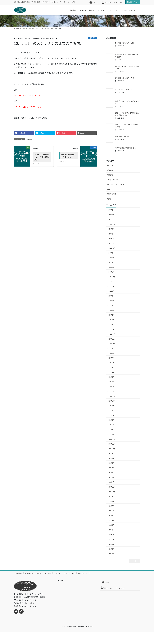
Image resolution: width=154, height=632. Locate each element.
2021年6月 (110, 420)
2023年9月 (110, 291)
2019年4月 (110, 520)
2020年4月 (110, 468)
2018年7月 (110, 554)
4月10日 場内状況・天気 (124, 43)
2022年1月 (110, 386)
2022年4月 (110, 372)
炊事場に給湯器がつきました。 (68, 155)
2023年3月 (110, 320)
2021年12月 (111, 391)
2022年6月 (110, 363)
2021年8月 (110, 410)
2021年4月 (110, 429)
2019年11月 (111, 487)
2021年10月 (111, 401)
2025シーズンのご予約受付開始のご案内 (127, 125)
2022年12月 (111, 334)
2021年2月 (110, 434)
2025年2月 (110, 234)
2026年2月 (110, 215)
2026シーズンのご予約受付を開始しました (127, 67)
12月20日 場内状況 (122, 136)
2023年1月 (110, 329)
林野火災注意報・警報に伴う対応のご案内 (127, 55)
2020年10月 (111, 449)
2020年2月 (110, 477)
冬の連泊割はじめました (123, 89)
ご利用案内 (29, 573)
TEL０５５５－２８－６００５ (113, 2)
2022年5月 (110, 367)
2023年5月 (110, 310)
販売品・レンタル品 (43, 573)
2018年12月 (111, 534)
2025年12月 (111, 224)
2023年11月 (111, 281)
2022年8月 (110, 353)
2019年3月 (110, 525)
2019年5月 (110, 515)
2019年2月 (110, 530)
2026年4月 (110, 210)
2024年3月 (110, 267)
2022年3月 (110, 377)
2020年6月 (110, 463)
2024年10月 (111, 248)
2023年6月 (110, 305)
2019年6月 (110, 511)
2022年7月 (110, 358)
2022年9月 (110, 348)
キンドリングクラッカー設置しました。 (41, 157)
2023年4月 (110, 315)
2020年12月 (111, 439)
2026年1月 (110, 219)
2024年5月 (110, 262)
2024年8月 (110, 253)
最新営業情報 (111, 194)
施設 (108, 189)
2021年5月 (110, 425)
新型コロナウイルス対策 (115, 184)
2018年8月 (110, 549)
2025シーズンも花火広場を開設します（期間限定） (127, 114)
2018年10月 (111, 539)
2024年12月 (111, 243)
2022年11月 (111, 339)
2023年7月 (110, 300)
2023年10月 (111, 286)
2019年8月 (110, 501)
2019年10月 (111, 492)
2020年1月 (110, 482)
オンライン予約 (69, 573)
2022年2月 (110, 382)
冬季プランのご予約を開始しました (127, 102)
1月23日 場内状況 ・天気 (124, 78)
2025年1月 (110, 238)
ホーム (93, 2)
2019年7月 (110, 506)
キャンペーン (113, 180)
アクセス (57, 573)
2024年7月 (110, 257)
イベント (110, 165)
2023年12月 (111, 277)
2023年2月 (110, 324)
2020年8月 (110, 458)
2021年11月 (111, 396)
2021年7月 (110, 415)
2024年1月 (110, 272)
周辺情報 (110, 170)
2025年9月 (110, 229)
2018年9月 (110, 544)
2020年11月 (111, 444)
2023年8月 (110, 296)
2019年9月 (110, 496)
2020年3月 (110, 472)
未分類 (109, 199)
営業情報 (92, 38)
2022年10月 (111, 343)
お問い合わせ (133, 2)
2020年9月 (110, 453)
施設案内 (18, 573)
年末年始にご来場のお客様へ (125, 148)
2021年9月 (110, 406)
